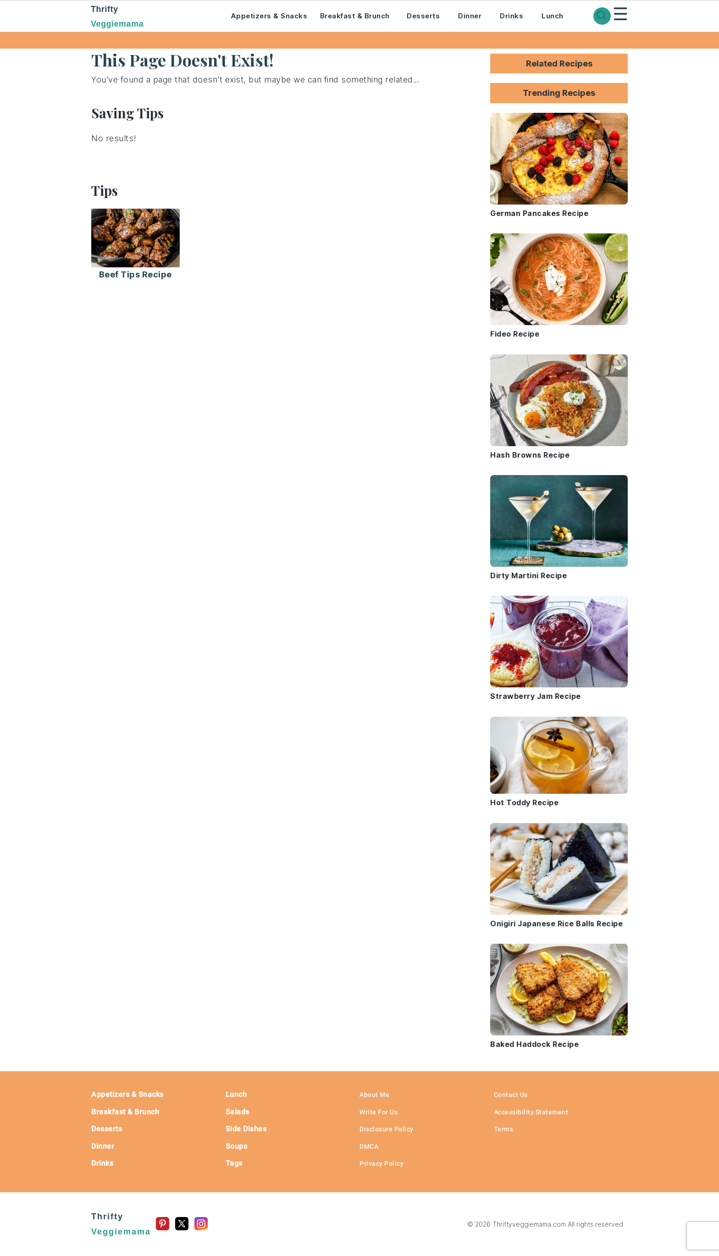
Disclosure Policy (387, 1129)
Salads (237, 1111)
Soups (237, 1146)
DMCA (369, 1146)
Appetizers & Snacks (269, 15)
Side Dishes (246, 1128)
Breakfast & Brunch (355, 15)
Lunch (553, 15)
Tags (234, 1163)
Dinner (469, 15)
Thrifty (148, 17)
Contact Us (511, 1094)
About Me (374, 1094)
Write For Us (379, 1112)
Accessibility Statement (531, 1112)
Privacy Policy (382, 1163)
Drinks (511, 15)
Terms (504, 1129)
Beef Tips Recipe (135, 274)
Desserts (423, 15)
